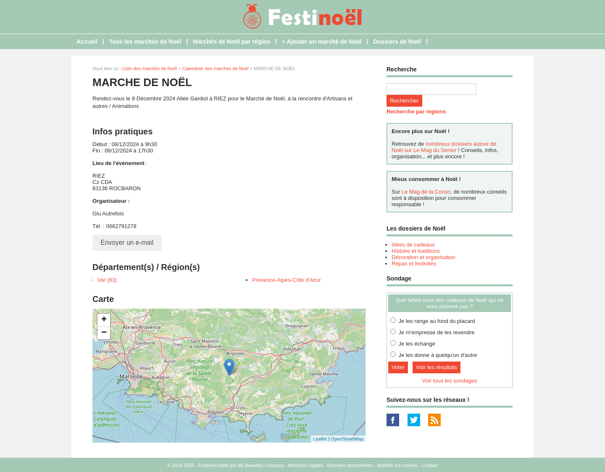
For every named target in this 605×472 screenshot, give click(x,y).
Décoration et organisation (423, 257)
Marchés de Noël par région (231, 41)
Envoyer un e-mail (127, 242)
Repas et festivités (414, 263)
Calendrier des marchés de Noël (215, 68)
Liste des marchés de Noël (149, 68)
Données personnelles (350, 465)
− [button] (104, 333)
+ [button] (104, 320)
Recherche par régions (416, 111)
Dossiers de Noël (397, 41)
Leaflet (320, 438)
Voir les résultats (436, 367)
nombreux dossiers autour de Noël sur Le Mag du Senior (444, 147)
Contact (430, 465)
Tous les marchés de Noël (145, 41)
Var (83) (107, 280)
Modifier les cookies (397, 465)
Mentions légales (305, 465)
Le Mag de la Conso (426, 192)
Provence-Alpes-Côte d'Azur (286, 280)
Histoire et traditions (416, 251)
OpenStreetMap (347, 438)
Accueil (86, 41)
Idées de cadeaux (413, 244)
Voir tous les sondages (449, 381)
